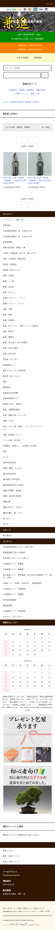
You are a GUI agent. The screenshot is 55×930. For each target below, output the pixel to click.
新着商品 (36, 57)
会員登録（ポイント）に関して (16, 558)
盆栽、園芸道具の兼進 (27, 21)
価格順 (19, 127)
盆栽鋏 (22, 90)
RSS (42, 911)
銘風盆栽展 (7, 606)
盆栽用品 (30, 90)
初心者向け (7, 536)
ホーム (5, 102)
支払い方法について (10, 908)
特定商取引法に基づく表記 (12, 911)
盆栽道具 (13, 90)
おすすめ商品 (21, 57)
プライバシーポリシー (31, 911)
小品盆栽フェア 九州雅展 (14, 589)
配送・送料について (25, 908)
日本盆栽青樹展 (9, 600)
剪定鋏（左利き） (33, 102)
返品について (39, 908)
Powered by (21, 925)
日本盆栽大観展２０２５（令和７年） (19, 547)
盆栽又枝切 (40, 90)
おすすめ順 (10, 127)
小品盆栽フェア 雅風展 (13, 564)
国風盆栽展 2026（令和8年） (15, 553)
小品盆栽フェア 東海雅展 (14, 611)
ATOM (47, 911)
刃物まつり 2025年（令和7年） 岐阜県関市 (23, 583)
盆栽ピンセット (21, 93)
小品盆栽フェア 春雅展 (13, 569)
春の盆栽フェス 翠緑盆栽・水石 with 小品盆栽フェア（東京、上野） (27, 576)
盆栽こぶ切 (35, 93)
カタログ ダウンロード (13, 617)
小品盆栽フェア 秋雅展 (13, 594)
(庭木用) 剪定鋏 (16, 102)
